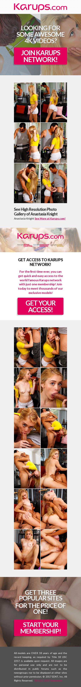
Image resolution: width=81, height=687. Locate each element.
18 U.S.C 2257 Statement (48, 680)
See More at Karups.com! (50, 218)
